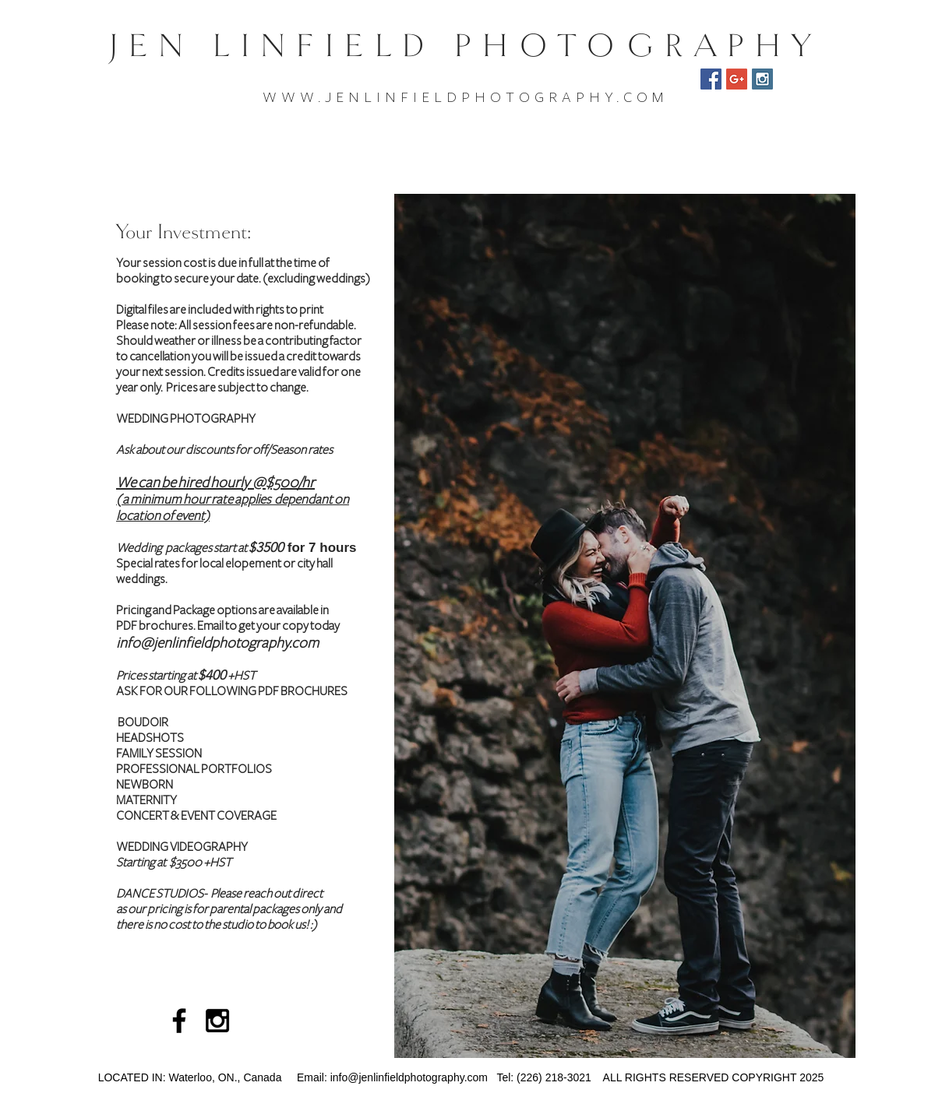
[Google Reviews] (736, 79)
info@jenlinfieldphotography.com (217, 643)
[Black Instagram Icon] (217, 1020)
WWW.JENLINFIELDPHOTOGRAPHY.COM (465, 97)
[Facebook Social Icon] (710, 79)
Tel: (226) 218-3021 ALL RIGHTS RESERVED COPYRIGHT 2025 (656, 1077)
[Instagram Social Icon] (762, 79)
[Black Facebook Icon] (179, 1020)
